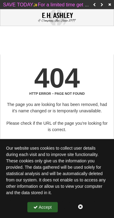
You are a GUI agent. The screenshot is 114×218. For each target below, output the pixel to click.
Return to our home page (56, 142)
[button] (94, 5)
